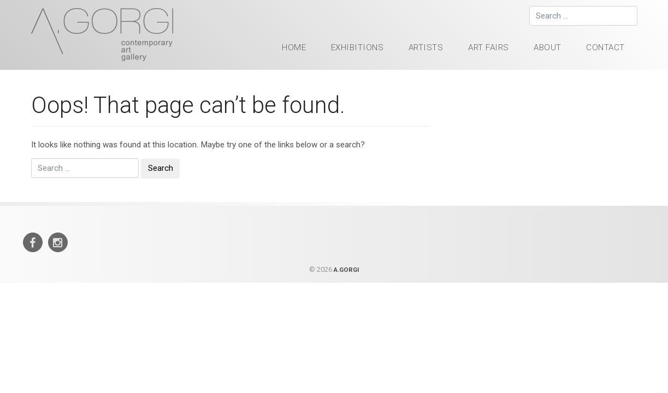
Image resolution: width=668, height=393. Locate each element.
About (547, 47)
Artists (426, 47)
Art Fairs (488, 47)
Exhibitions (357, 47)
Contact (605, 47)
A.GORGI (346, 269)
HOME (294, 47)
